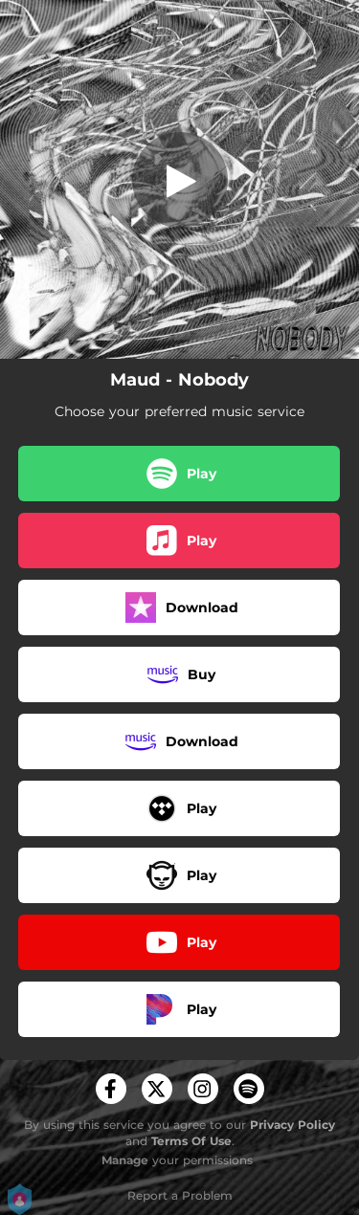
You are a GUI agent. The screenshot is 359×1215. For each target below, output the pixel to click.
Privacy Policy (292, 1124)
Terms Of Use (191, 1141)
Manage (124, 1160)
